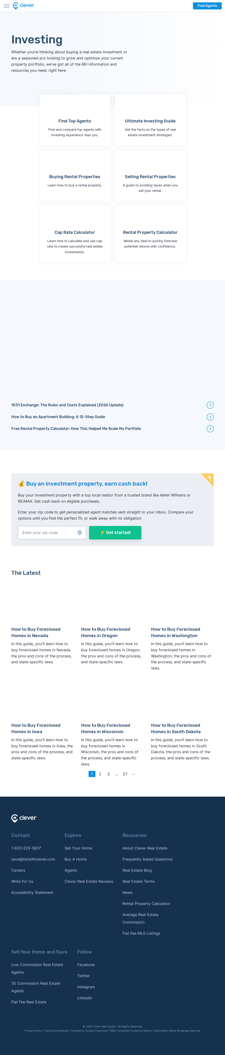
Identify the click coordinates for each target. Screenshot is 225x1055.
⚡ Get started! (115, 532)
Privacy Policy (33, 1030)
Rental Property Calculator (146, 903)
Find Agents (207, 6)
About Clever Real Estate (145, 847)
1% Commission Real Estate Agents (35, 986)
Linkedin (84, 997)
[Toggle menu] (6, 6)
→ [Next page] (133, 773)
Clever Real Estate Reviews (89, 880)
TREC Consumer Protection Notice (131, 1030)
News (127, 892)
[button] (52, 532)
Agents (71, 869)
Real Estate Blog (137, 869)
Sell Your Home (78, 847)
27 (125, 773)
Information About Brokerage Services (177, 1030)
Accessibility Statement (32, 892)
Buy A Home (76, 858)
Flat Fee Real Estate (28, 1001)
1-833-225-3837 (26, 847)
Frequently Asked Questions (147, 858)
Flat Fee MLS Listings (141, 932)
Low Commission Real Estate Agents (37, 968)
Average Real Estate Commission (140, 918)
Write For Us (22, 880)
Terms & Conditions (56, 1030)
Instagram (86, 986)
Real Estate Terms (139, 880)
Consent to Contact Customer (89, 1030)
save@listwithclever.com (33, 858)
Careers (18, 869)
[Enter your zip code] (52, 532)
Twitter (83, 975)
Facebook (86, 964)
